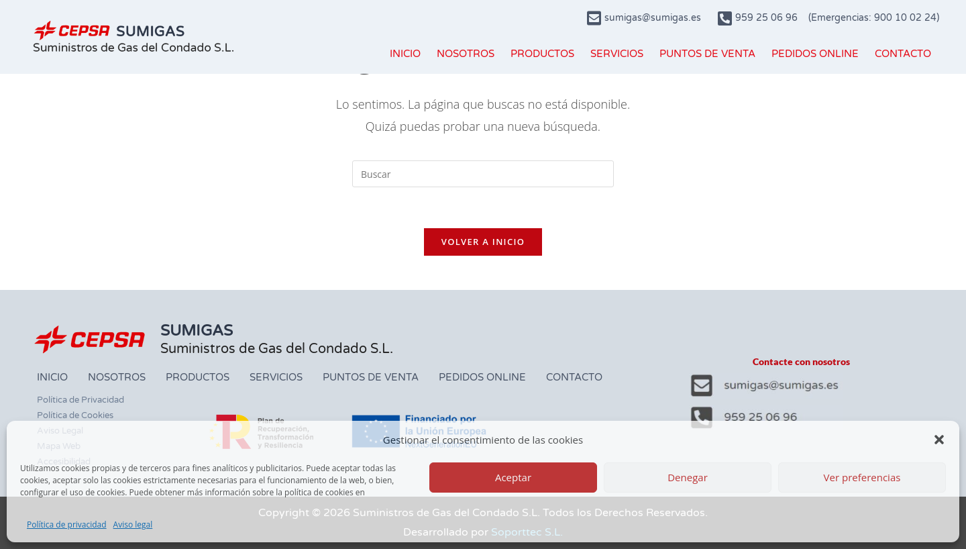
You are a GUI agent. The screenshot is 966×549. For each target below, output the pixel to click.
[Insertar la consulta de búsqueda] (483, 173)
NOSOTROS (465, 54)
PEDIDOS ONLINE (815, 54)
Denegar (687, 477)
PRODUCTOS (542, 54)
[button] (939, 439)
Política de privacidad (67, 524)
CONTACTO (903, 54)
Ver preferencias (862, 477)
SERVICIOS (616, 54)
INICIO (405, 54)
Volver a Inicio (483, 242)
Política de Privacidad (80, 400)
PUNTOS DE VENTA (707, 54)
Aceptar (513, 477)
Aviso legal (133, 524)
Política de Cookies (75, 415)
